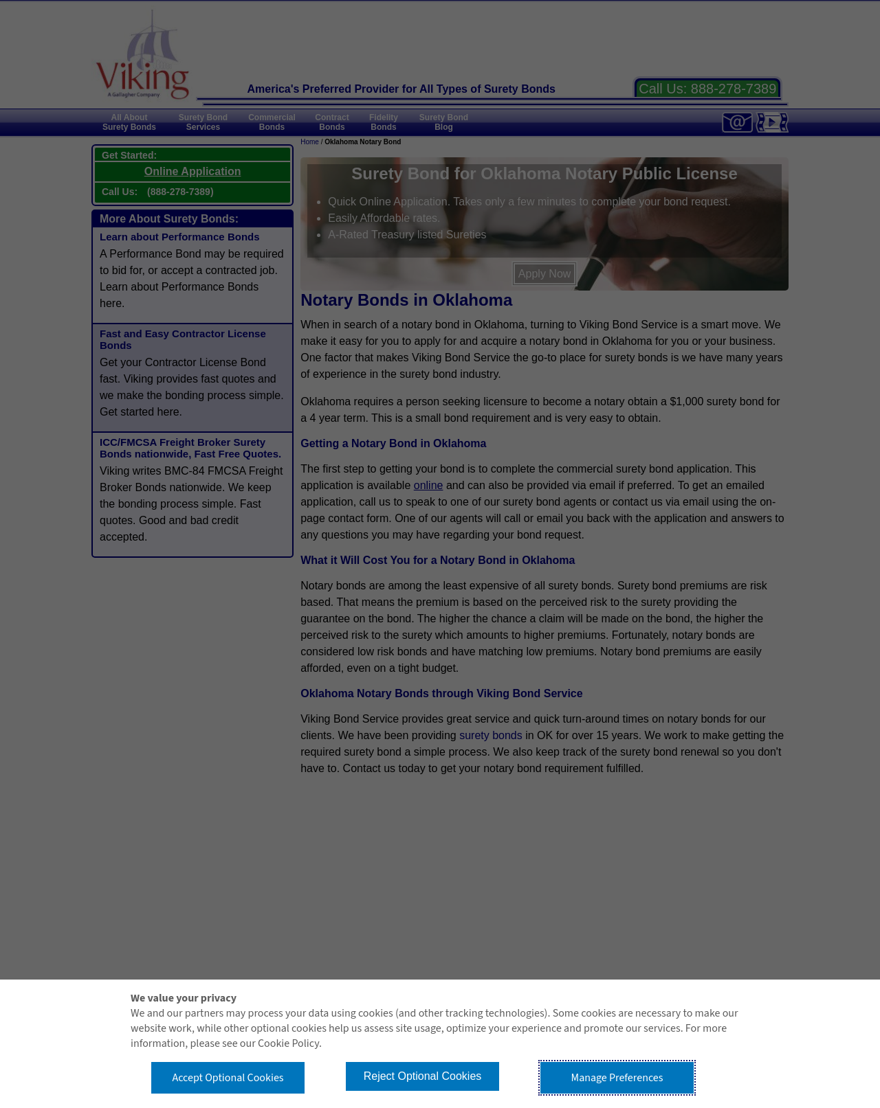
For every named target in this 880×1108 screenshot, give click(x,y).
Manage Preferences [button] (617, 1077)
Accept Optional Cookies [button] (227, 1077)
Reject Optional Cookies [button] (423, 1076)
